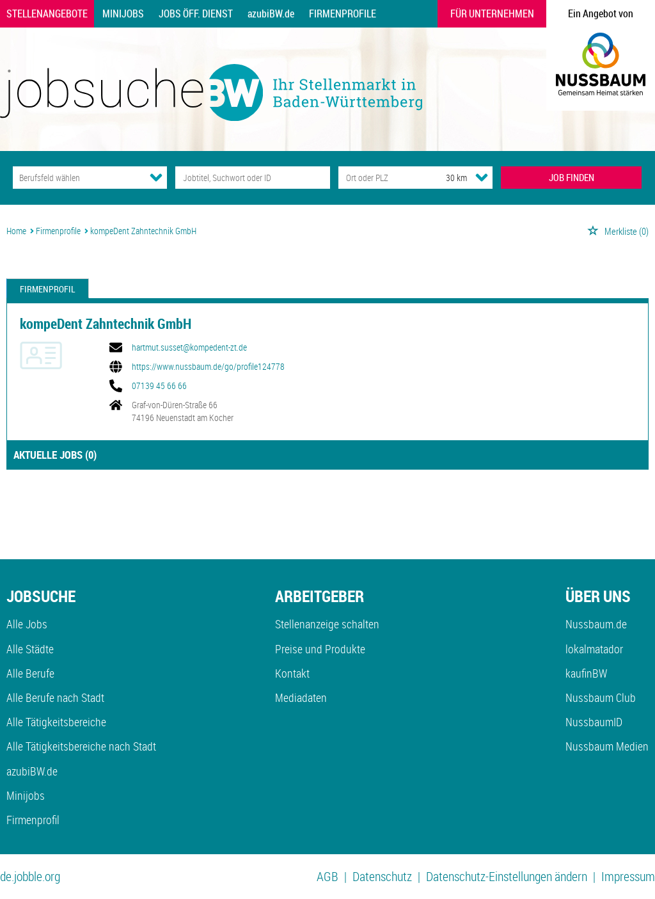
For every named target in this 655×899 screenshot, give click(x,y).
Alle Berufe (30, 673)
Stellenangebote (47, 13)
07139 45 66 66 (159, 386)
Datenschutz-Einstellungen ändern (506, 876)
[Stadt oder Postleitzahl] (380, 177)
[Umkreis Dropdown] (481, 177)
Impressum (628, 876)
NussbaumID (593, 721)
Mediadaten (301, 697)
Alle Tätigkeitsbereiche (56, 721)
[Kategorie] (77, 177)
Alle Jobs (26, 624)
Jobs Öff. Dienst (196, 13)
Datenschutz (382, 876)
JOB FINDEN (571, 177)
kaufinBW (586, 673)
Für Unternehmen (492, 13)
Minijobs (123, 13)
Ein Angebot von (600, 13)
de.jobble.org (30, 876)
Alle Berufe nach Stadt (55, 697)
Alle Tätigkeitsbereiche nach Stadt (81, 746)
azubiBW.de (271, 13)
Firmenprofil (47, 289)
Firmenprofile (342, 13)
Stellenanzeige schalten (327, 624)
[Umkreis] (444, 177)
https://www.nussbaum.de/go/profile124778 (208, 366)
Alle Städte (30, 648)
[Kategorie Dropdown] (156, 177)
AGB (327, 876)
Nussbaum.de (596, 624)
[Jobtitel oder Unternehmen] (252, 177)
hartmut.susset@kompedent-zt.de (189, 347)
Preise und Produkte (320, 648)
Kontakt (292, 673)
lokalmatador (594, 648)
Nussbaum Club (600, 697)
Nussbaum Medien (607, 746)
